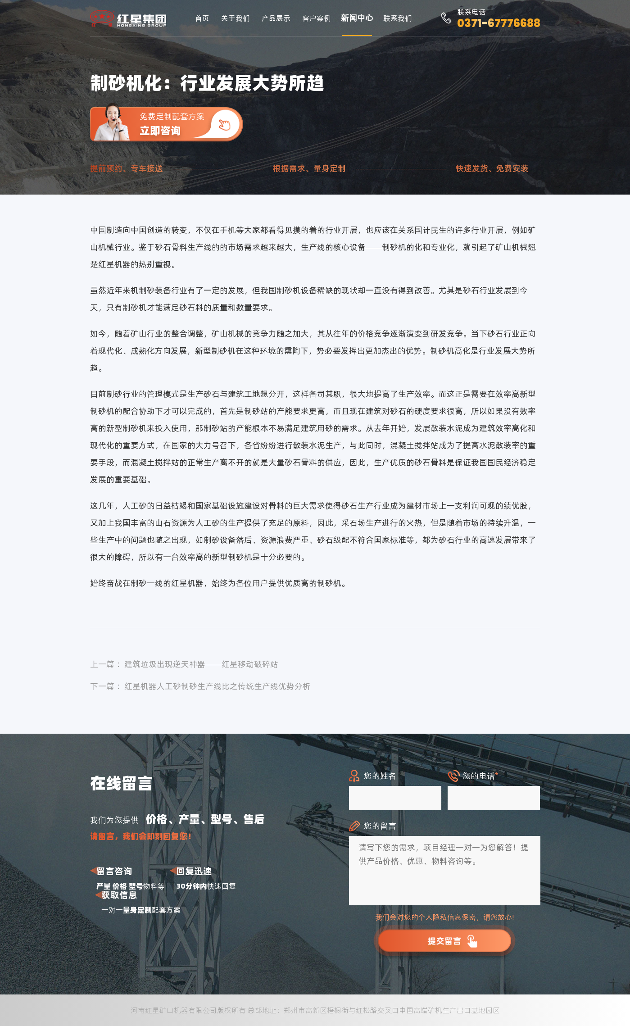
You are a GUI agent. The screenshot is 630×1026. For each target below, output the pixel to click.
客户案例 (316, 18)
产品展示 (276, 18)
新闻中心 (357, 17)
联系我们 (397, 18)
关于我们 (235, 18)
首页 (202, 18)
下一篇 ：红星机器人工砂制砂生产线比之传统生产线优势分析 (200, 686)
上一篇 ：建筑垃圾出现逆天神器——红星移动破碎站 (184, 664)
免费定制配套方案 (191, 124)
